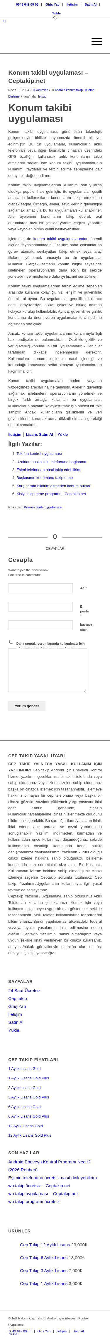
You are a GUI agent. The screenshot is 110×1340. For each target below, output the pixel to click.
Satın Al (91, 4)
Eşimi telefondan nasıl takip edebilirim (48, 470)
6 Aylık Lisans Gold (24, 1107)
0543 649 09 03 (27, 4)
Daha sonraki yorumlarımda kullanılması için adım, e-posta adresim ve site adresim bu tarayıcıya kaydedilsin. (50, 648)
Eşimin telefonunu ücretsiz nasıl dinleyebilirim (52, 1177)
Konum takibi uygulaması (43, 507)
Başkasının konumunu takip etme (44, 477)
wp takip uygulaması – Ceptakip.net (43, 1193)
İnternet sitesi (86, 627)
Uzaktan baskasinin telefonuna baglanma (51, 462)
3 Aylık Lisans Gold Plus (28, 1097)
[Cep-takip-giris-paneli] (45, 41)
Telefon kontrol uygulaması (39, 453)
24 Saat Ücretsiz (24, 990)
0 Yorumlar (40, 90)
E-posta (84, 611)
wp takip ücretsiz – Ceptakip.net (39, 1185)
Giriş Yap (52, 4)
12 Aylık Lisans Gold (25, 1126)
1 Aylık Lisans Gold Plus (28, 1078)
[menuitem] (27, 4)
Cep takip (17, 998)
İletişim (72, 4)
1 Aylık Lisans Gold (24, 1068)
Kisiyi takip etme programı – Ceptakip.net (51, 494)
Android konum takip (69, 90)
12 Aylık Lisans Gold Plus (29, 1135)
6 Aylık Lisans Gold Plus (28, 1116)
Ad (83, 588)
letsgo (42, 96)
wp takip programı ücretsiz (34, 1201)
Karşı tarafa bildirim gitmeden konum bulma (53, 486)
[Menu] (94, 41)
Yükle (56, 13)
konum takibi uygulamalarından (60, 239)
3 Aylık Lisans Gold (24, 1088)
